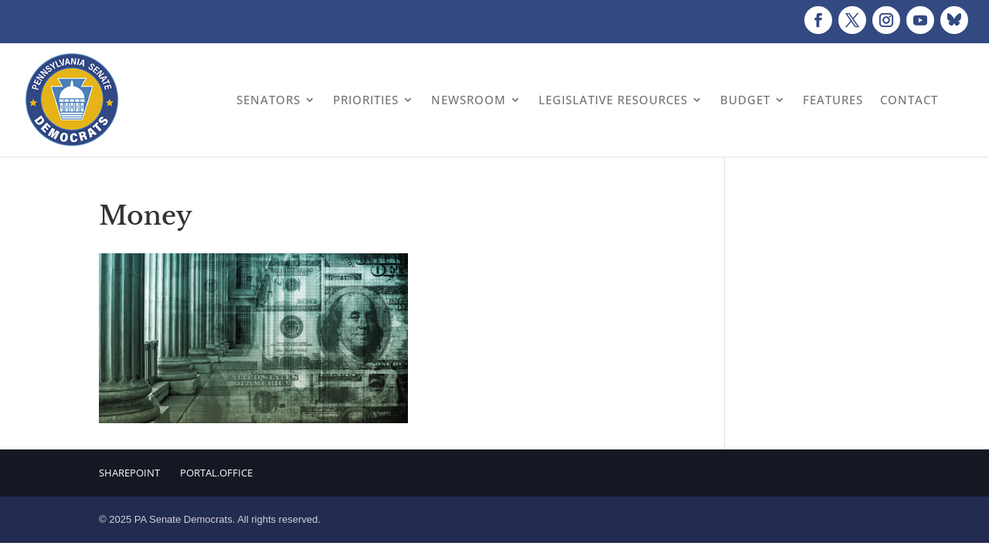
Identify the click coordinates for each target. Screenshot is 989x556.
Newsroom (468, 99)
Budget (745, 99)
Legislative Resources (613, 99)
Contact (909, 99)
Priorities (366, 99)
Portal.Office (216, 473)
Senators (268, 99)
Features (833, 99)
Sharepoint (129, 473)
